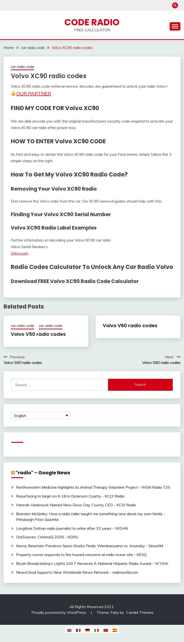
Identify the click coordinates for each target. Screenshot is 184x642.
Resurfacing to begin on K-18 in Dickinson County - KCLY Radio (70, 496)
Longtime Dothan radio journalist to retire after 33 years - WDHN (72, 528)
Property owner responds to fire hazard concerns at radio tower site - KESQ (81, 554)
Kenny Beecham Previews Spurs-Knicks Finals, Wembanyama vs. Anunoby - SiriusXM (89, 545)
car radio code (22, 66)
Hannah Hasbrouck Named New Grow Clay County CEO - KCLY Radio (76, 505)
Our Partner (31, 93)
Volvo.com (19, 253)
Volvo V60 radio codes (130, 325)
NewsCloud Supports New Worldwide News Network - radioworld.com (77, 572)
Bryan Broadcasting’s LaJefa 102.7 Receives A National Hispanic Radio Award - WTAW (92, 563)
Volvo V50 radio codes (38, 334)
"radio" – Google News (43, 472)
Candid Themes (139, 612)
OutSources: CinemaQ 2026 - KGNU (47, 537)
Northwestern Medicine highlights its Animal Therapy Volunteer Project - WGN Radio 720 (93, 487)
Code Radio (92, 22)
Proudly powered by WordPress (59, 612)
